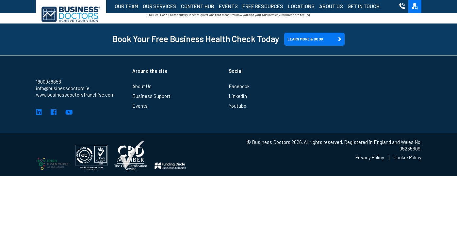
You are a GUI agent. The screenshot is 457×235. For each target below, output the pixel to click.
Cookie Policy (407, 157)
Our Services (159, 6)
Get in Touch (364, 6)
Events (228, 6)
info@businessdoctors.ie (63, 88)
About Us (331, 6)
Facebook (239, 86)
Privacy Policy (369, 157)
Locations (301, 6)
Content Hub (197, 6)
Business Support (151, 96)
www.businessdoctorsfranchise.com (75, 95)
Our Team (126, 6)
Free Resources (262, 6)
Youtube (237, 106)
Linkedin (238, 96)
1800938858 (48, 82)
